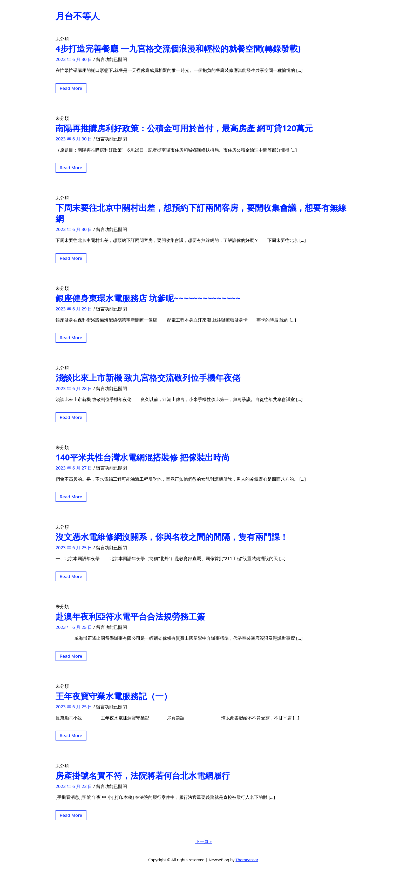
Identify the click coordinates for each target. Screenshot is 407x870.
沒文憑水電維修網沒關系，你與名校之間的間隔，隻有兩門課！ (172, 536)
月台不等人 (78, 16)
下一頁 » (203, 841)
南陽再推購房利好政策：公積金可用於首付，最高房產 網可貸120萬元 (184, 128)
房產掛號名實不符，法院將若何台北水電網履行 (143, 775)
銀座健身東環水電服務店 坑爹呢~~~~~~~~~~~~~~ (148, 298)
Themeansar (246, 859)
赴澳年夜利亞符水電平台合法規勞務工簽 (130, 616)
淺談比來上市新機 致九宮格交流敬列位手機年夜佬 (148, 377)
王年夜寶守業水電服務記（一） (114, 696)
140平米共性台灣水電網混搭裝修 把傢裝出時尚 (143, 457)
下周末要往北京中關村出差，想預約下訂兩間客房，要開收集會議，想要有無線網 (201, 213)
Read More (71, 88)
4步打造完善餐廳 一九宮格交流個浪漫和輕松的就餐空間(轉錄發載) (178, 48)
